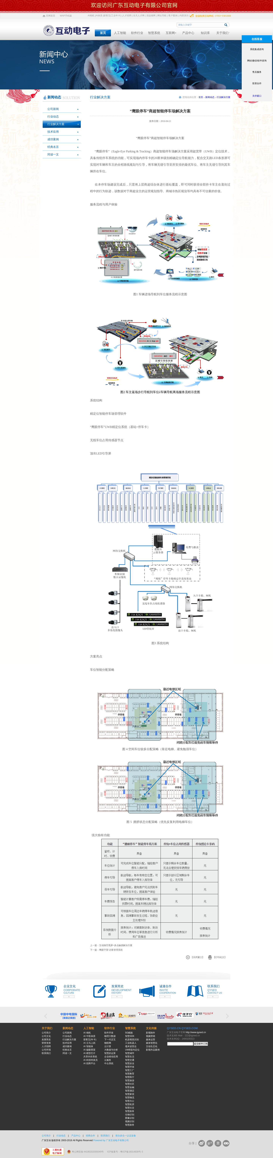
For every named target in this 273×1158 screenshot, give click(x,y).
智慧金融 (129, 1087)
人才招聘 (46, 1046)
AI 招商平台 (89, 1063)
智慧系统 (154, 32)
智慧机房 (129, 1104)
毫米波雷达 (130, 1046)
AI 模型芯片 (89, 1053)
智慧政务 (129, 1111)
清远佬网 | (151, 15)
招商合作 (90, 1135)
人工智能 (120, 32)
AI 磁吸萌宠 (89, 1049)
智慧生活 (129, 1056)
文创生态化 (151, 1046)
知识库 (205, 32)
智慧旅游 (129, 1080)
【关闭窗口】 (197, 957)
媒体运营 (150, 1039)
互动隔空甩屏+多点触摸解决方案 (115, 945)
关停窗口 (256, 96)
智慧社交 (129, 1107)
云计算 (107, 1046)
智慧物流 (129, 1097)
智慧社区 (129, 1084)
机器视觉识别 (132, 1039)
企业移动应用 (111, 1056)
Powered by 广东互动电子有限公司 (111, 1140)
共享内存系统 (90, 1056)
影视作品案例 (153, 1049)
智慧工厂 (129, 1070)
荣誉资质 (46, 1043)
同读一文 (53, 154)
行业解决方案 (55, 124)
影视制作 (150, 1032)
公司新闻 (53, 108)
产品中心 (188, 32)
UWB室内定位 (132, 1049)
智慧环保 (129, 1067)
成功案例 (53, 139)
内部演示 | (184, 15)
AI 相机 (87, 1032)
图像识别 (129, 1118)
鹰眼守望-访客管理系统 (111, 950)
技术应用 (53, 131)
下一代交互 (110, 1039)
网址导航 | (162, 15)
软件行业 (137, 32)
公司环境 (46, 1049)
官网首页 (50, 15)
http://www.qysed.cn (196, 1032)
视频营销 (150, 1036)
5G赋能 (129, 1032)
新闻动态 (209, 97)
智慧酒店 (129, 1090)
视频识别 (129, 1121)
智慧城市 (129, 1053)
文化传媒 (151, 1028)
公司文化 (46, 1036)
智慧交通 (129, 1060)
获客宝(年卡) (89, 1039)
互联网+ (171, 32)
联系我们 (46, 1053)
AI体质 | (100, 15)
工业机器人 (130, 1043)
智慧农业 (129, 1063)
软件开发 (108, 1032)
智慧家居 (129, 1094)
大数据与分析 (111, 1049)
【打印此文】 (220, 957)
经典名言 (53, 146)
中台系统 (108, 1063)
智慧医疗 (129, 1077)
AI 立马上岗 (89, 1043)
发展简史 (46, 1039)
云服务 (107, 1060)
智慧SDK (129, 1036)
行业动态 (53, 116)
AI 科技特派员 (90, 1060)
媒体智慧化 (151, 1043)
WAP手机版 (66, 15)
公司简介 (46, 1032)
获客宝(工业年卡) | (113, 15)
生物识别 (129, 1114)
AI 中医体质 (89, 1036)
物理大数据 (110, 1036)
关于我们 (222, 32)
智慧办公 (129, 1101)
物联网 (107, 1043)
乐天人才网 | (139, 15)
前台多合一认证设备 (125, 1135)
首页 (103, 32)
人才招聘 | (127, 15)
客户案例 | (173, 15)
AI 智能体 (88, 1046)
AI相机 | (92, 15)
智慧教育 (129, 1073)
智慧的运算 (110, 1053)
